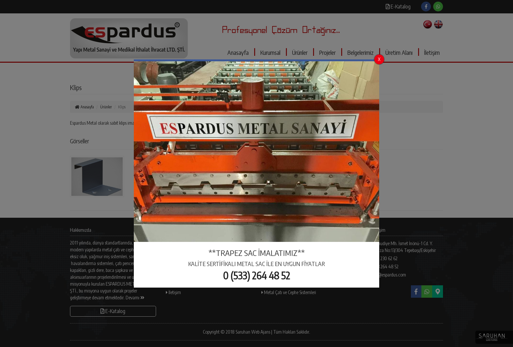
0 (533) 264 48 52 (256, 275)
